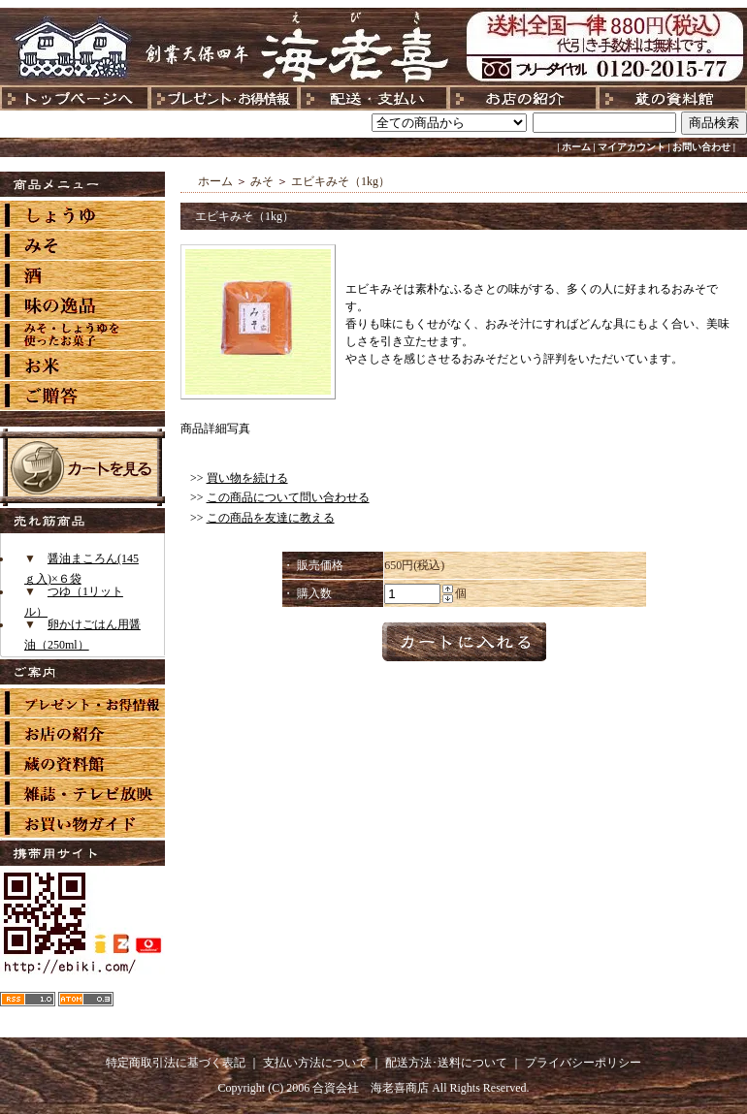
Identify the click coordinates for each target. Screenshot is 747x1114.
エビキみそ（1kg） (340, 181)
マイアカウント (632, 147)
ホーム (576, 147)
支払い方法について (315, 1062)
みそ (262, 181)
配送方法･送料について (446, 1062)
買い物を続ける (247, 478)
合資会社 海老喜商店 (370, 1088)
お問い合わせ (701, 147)
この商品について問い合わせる (288, 497)
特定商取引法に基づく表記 (175, 1062)
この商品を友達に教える (271, 518)
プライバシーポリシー (583, 1062)
